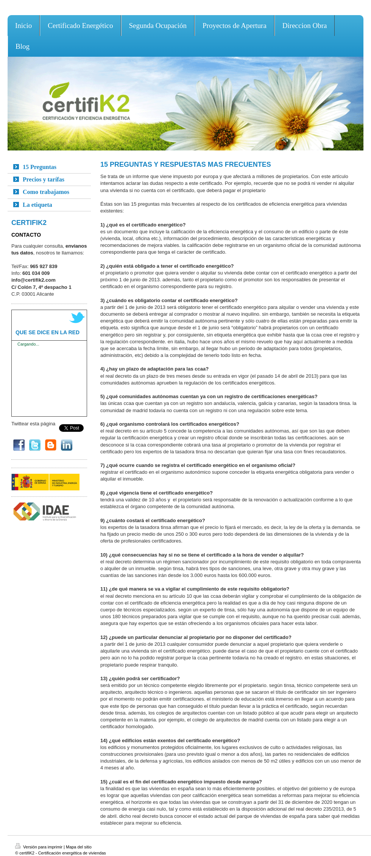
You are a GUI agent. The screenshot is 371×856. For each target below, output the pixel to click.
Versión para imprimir (39, 847)
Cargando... (28, 344)
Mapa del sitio (79, 847)
